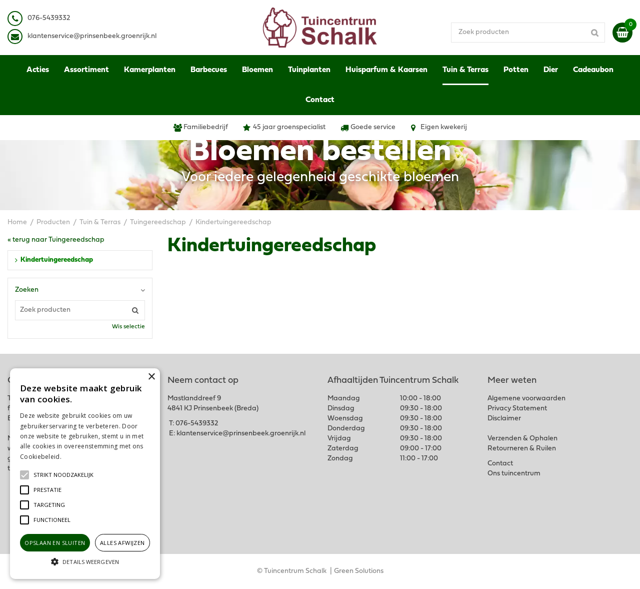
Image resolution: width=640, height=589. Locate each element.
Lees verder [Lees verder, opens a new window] (80, 456)
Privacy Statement (517, 408)
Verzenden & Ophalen (523, 438)
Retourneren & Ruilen (522, 448)
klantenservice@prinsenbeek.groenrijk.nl (241, 433)
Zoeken (26, 290)
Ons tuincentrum (514, 473)
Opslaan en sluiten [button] (54, 542)
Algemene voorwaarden (527, 398)
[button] (64, 475)
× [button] (151, 377)
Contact (500, 463)
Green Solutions (359, 571)
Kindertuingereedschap (56, 260)
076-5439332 (197, 423)
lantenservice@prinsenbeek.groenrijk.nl (93, 36)
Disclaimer (504, 418)
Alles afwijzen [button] (122, 542)
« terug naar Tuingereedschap (56, 240)
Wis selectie (128, 326)
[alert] (85, 473)
